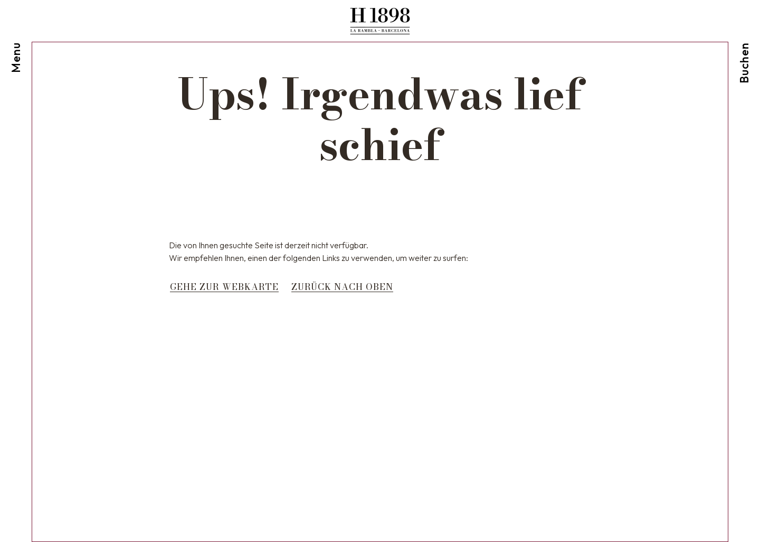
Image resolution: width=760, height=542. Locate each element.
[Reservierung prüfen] (744, 41)
